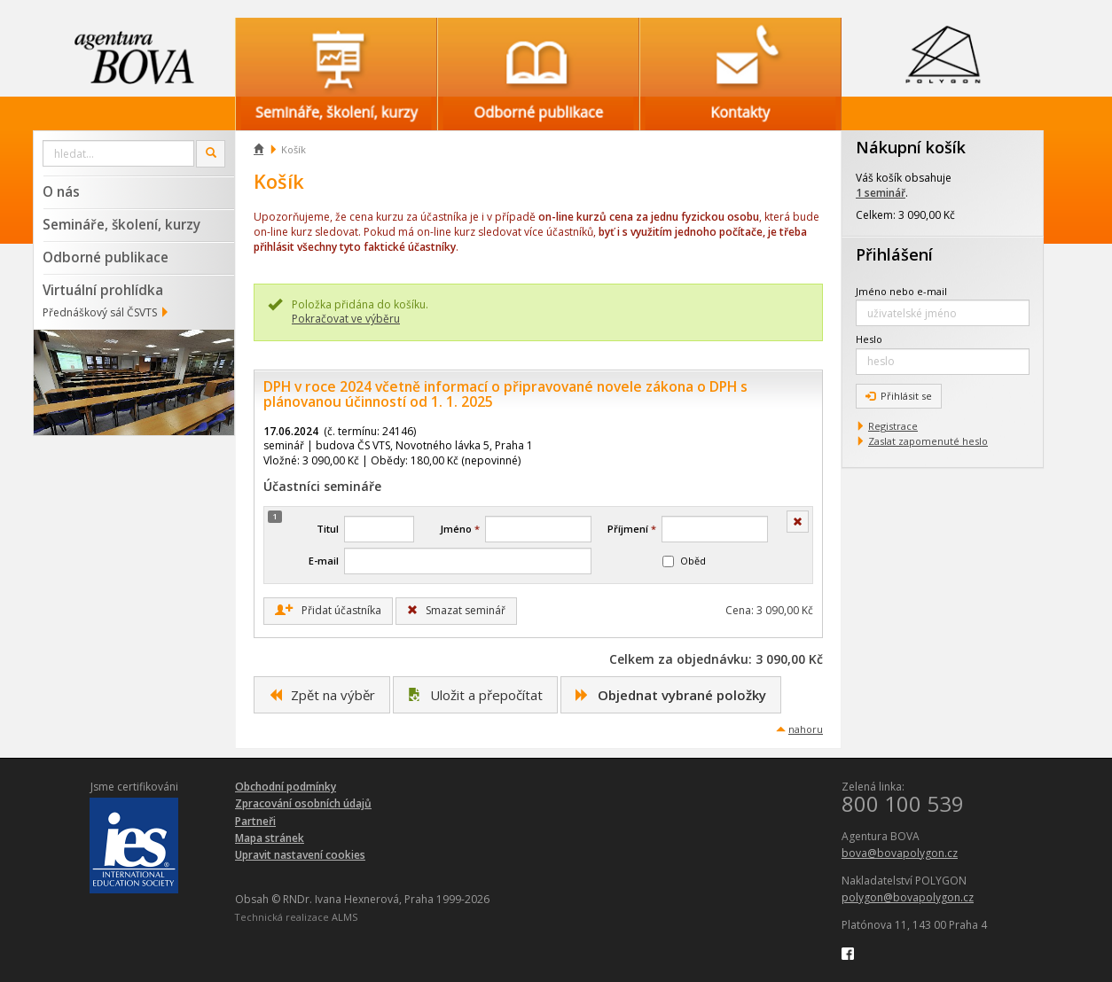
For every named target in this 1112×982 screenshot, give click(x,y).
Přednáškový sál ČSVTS (100, 312)
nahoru (805, 729)
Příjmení (631, 528)
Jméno (460, 528)
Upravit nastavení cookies (300, 854)
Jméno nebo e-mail (901, 291)
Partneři (255, 821)
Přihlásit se (898, 395)
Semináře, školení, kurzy (121, 224)
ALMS (344, 917)
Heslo (869, 339)
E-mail (324, 560)
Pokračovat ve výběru (346, 318)
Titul (328, 528)
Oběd (684, 560)
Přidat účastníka (328, 611)
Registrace (893, 426)
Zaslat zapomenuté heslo (928, 441)
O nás (61, 191)
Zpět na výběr (322, 695)
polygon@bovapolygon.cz (908, 897)
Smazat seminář (456, 610)
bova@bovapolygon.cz (900, 853)
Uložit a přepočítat (475, 695)
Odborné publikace (105, 257)
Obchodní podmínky (285, 786)
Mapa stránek (269, 838)
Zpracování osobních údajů (303, 803)
